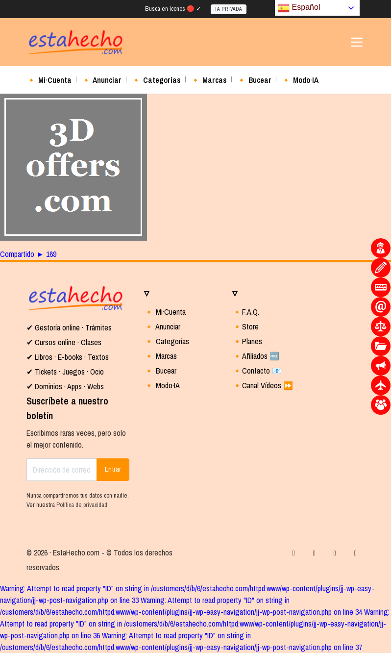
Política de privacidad (81, 505)
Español (299, 8)
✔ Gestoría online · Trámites (69, 327)
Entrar (113, 469)
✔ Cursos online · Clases (63, 342)
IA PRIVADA (228, 9)
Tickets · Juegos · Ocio (68, 371)
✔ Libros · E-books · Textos (67, 357)
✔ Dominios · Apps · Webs (65, 386)
